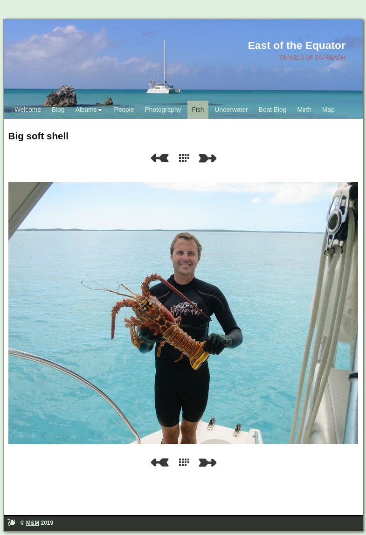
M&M (33, 523)
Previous (159, 158)
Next (209, 158)
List (186, 158)
